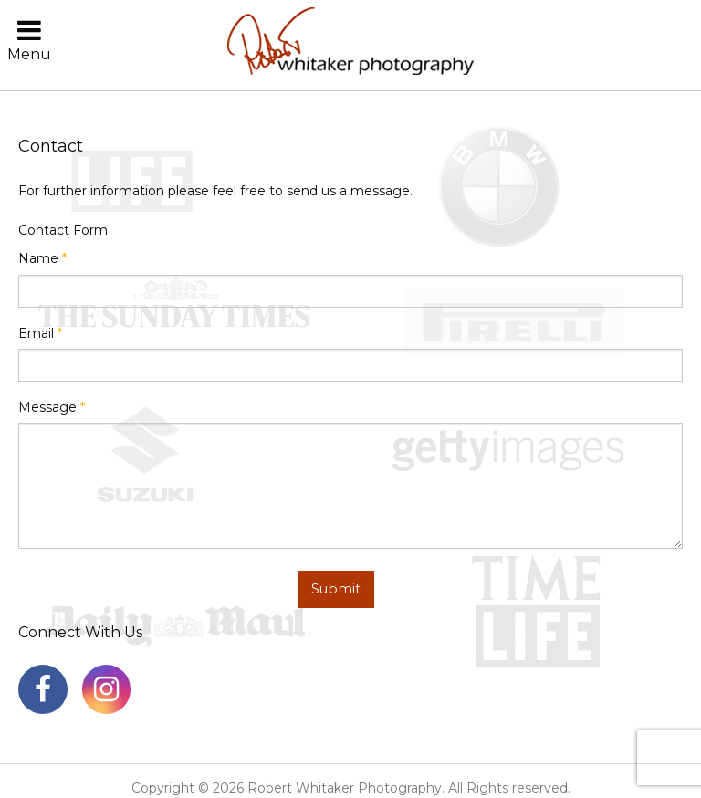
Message (51, 407)
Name (42, 258)
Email (40, 333)
